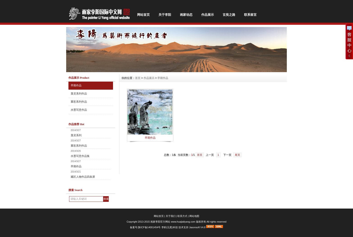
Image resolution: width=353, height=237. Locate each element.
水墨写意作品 (79, 109)
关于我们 (171, 216)
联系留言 (250, 14)
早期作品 (76, 85)
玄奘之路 (229, 14)
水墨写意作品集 (80, 156)
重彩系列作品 (79, 101)
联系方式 (182, 216)
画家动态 (186, 14)
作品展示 (207, 14)
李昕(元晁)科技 (169, 227)
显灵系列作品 (79, 93)
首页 (137, 78)
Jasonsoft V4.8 (197, 227)
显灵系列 (76, 135)
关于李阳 (164, 14)
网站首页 (143, 14)
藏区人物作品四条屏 (83, 176)
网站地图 (194, 216)
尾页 (237, 154)
